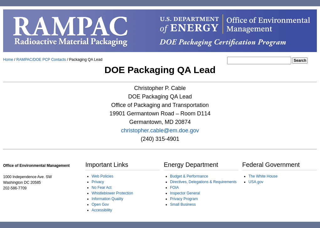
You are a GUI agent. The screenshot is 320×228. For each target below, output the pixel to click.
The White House (263, 176)
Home (8, 59)
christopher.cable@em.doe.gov (160, 130)
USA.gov (255, 182)
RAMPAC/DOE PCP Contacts (41, 59)
